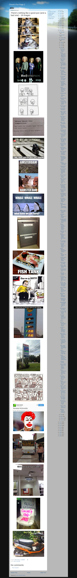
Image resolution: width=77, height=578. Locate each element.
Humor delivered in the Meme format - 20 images (62, 89)
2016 (60, 28)
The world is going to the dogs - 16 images (63, 200)
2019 (60, 23)
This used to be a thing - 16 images (62, 397)
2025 (60, 13)
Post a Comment (15, 567)
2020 (60, 22)
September (62, 39)
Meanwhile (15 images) (63, 99)
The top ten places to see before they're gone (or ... (63, 278)
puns (15, 561)
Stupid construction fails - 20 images (63, 382)
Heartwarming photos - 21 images (63, 144)
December (62, 32)
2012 (60, 425)
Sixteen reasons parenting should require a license (62, 227)
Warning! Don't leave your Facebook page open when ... (63, 171)
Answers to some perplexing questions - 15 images (62, 329)
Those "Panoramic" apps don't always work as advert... (63, 55)
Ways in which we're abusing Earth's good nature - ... (63, 289)
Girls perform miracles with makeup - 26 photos (63, 102)
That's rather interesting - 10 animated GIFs (63, 347)
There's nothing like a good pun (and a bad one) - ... (63, 372)
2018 (60, 25)
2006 (60, 435)
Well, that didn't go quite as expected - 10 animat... (63, 153)
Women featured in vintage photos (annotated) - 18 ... (63, 236)
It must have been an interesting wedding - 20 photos (63, 83)
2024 (60, 15)
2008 (60, 432)
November (62, 34)
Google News (51, 18)
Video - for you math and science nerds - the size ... (63, 180)
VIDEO (61, 320)
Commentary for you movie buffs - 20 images (63, 78)
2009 (60, 430)
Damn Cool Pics (51, 16)
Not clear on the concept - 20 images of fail (63, 64)
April (61, 414)
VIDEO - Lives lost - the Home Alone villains (63, 387)
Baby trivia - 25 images (63, 232)
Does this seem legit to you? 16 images (63, 324)
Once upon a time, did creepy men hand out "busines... (63, 118)
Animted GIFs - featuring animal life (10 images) (63, 186)
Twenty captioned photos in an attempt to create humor (63, 357)
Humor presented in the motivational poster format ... (63, 206)
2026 (60, 11)
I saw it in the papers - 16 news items (62, 406)
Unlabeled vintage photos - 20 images (62, 245)
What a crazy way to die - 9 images (63, 211)
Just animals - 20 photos (63, 109)
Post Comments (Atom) (20, 575)
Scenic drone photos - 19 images (62, 190)
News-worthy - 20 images (63, 68)
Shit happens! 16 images (63, 309)
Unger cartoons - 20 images (63, 254)
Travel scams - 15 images (63, 263)
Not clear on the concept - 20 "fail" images (63, 402)
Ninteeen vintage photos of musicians (62, 411)
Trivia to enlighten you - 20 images (63, 163)
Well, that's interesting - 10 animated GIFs (63, 127)
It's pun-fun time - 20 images (62, 50)
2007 (60, 434)
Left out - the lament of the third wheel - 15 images (63, 284)
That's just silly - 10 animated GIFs (63, 95)
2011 (60, 427)
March (61, 416)
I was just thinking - (62, 362)
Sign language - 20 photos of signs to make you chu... (63, 304)
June (61, 45)
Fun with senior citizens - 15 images (63, 312)
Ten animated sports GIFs (63, 241)
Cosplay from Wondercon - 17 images (63, 299)
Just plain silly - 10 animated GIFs (63, 270)
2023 (60, 16)
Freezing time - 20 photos (63, 167)
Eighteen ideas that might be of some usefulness (63, 140)
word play (18, 561)
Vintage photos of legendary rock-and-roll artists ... (63, 221)
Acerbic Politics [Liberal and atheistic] (51, 14)
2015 (60, 30)
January (62, 419)
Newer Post (14, 572)
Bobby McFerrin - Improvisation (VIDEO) (63, 250)
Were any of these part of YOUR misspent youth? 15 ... (63, 335)
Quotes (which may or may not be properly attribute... (63, 366)
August (61, 42)
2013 (60, 423)
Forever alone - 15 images (63, 106)
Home (12, 8)
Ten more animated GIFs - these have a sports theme (63, 72)
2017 (60, 27)
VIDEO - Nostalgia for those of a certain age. (63, 352)
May (61, 47)
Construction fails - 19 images (62, 59)
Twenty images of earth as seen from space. (63, 135)
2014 (60, 422)
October (62, 37)
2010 (60, 428)
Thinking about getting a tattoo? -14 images (63, 259)
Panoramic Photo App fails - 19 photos (62, 378)
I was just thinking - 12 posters (63, 273)
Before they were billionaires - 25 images (63, 295)
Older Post (43, 572)
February (62, 418)
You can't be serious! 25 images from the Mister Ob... (63, 341)
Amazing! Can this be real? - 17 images (63, 131)
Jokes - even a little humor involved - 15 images (63, 113)
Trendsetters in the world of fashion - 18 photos (63, 195)
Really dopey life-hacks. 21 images (63, 148)
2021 (60, 20)
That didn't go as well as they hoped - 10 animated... (63, 392)
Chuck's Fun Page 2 (17, 5)
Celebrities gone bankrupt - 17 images (63, 216)
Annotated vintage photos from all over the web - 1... (63, 317)
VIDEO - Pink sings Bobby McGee (63, 266)
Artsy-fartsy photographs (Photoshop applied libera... (63, 158)
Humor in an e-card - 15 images (63, 175)
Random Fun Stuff (51, 11)
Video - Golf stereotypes (63, 123)
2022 (60, 18)
